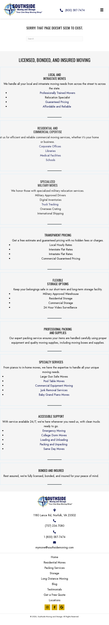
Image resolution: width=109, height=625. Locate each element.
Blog (54, 584)
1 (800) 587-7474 (54, 537)
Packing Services (54, 568)
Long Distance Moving (54, 579)
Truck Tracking (9, 204)
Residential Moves (54, 562)
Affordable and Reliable (57, 107)
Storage (54, 573)
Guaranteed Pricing (57, 102)
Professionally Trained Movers (57, 93)
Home (54, 557)
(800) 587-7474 (75, 10)
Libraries (10, 151)
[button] (47, 607)
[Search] (54, 38)
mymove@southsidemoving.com (54, 547)
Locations (54, 600)
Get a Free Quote (54, 595)
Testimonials (54, 589)
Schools (9, 160)
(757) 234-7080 (54, 526)
